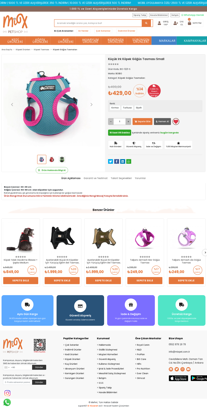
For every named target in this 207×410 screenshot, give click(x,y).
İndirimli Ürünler (126, 30)
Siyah (139, 107)
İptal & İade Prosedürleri (111, 368)
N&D (139, 349)
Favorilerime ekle (176, 122)
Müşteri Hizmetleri (108, 354)
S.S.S (101, 382)
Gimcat (141, 378)
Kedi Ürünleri (71, 354)
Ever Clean (142, 373)
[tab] (71, 178)
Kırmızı (115, 107)
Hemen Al (162, 121)
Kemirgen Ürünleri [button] (116, 41)
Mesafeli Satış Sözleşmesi (112, 373)
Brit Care (141, 359)
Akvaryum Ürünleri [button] (90, 41)
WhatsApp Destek (192, 15)
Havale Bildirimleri (159, 15)
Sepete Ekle (142, 121)
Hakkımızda (105, 344)
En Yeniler (83, 30)
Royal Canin (143, 344)
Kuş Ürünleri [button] (66, 41)
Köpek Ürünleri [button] (40, 41)
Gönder (39, 367)
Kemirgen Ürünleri (74, 373)
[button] (194, 23)
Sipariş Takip (139, 15)
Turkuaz (127, 107)
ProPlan (141, 354)
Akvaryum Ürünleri (74, 368)
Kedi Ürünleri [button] (15, 41)
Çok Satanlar (103, 30)
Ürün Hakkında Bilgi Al (52, 170)
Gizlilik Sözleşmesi (108, 349)
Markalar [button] (167, 41)
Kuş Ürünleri (71, 363)
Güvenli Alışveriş (107, 359)
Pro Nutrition (143, 368)
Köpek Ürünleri (72, 359)
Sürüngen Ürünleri (74, 378)
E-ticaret (93, 405)
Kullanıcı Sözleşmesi (109, 363)
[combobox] (6, 367)
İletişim (175, 15)
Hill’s (139, 363)
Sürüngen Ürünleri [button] (141, 41)
